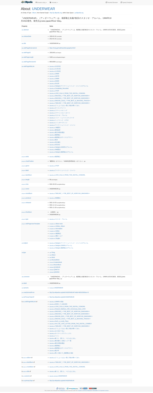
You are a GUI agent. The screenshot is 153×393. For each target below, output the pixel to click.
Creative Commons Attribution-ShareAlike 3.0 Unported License (93, 390)
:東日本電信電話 (56, 132)
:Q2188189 (54, 267)
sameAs (25, 288)
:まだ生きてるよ (56, 331)
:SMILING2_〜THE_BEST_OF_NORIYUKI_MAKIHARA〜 (69, 95)
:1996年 (54, 73)
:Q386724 (54, 269)
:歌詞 (53, 140)
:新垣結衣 (54, 130)
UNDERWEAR (43, 9)
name (25, 189)
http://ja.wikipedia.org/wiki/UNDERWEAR (61, 297)
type (25, 219)
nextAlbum (27, 193)
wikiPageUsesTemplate (31, 223)
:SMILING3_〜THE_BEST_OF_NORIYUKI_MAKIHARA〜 (69, 98)
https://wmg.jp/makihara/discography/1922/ (62, 48)
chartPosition (28, 161)
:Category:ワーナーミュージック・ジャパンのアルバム (68, 86)
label (25, 170)
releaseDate (26, 36)
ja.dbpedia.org (79, 13)
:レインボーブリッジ (58, 122)
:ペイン (54, 336)
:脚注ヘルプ (55, 236)
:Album (52, 255)
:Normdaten (55, 228)
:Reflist (54, 231)
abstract (25, 30)
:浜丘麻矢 (54, 142)
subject (25, 243)
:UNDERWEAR (56, 288)
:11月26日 (55, 71)
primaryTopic (28, 380)
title (24, 43)
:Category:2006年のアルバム (60, 147)
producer (26, 198)
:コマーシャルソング (58, 110)
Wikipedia (62, 390)
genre (25, 166)
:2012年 (54, 83)
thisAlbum (27, 212)
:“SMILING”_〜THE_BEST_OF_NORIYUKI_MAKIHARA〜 (69, 103)
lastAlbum (27, 175)
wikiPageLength (27, 57)
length (25, 179)
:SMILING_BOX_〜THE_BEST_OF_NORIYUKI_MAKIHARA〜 (71, 316)
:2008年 (54, 81)
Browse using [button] (41, 2)
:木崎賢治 (54, 149)
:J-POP (54, 91)
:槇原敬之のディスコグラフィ (61, 137)
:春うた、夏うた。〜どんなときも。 (63, 338)
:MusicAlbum (55, 264)
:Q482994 (54, 272)
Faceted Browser (112, 2)
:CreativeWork (55, 262)
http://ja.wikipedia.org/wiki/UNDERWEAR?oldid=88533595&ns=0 (69, 292)
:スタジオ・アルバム (58, 115)
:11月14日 (55, 69)
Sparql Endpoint (126, 2)
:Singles (54, 238)
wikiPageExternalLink (29, 48)
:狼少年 (54, 350)
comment (25, 276)
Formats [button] (54, 2)
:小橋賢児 (54, 127)
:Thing (52, 252)
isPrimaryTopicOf (28, 297)
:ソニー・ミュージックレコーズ (61, 118)
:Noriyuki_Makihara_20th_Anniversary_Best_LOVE (67, 309)
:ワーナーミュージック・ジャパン (62, 125)
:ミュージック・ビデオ (59, 120)
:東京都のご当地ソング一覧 (60, 341)
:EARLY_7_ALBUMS (58, 304)
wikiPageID (26, 52)
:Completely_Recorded (58, 88)
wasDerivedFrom (28, 292)
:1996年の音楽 (56, 301)
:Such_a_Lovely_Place (58, 321)
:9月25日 (54, 144)
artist (25, 156)
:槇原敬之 (54, 135)
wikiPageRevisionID (29, 62)
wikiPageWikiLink (28, 66)
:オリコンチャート (57, 108)
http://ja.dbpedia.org (56, 13)
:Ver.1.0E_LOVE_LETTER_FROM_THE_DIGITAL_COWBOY (70, 323)
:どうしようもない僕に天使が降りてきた (64, 105)
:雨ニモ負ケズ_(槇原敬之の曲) (61, 353)
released (26, 202)
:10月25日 (55, 66)
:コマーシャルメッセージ (59, 113)
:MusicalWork (54, 260)
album (27, 357)
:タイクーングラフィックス (60, 333)
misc (25, 184)
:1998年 (54, 78)
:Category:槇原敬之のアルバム (61, 152)
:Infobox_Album (57, 226)
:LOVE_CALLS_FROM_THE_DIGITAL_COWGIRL (67, 93)
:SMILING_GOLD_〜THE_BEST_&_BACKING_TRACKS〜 (70, 100)
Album (34, 13)
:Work (52, 257)
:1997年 (54, 76)
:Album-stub (56, 223)
